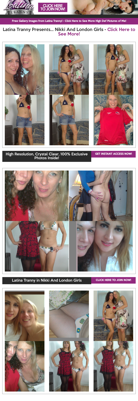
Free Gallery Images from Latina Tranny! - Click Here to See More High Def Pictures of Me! (69, 21)
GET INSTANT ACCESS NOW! (113, 154)
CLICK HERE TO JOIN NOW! (113, 280)
